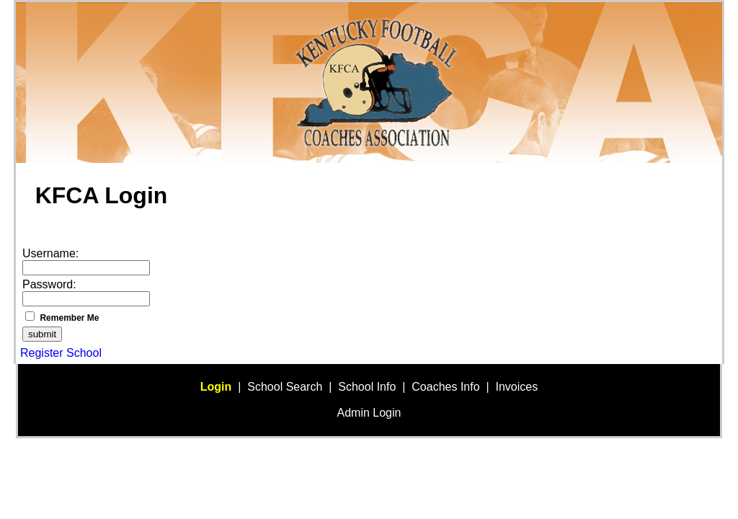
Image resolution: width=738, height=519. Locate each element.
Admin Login (369, 413)
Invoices (517, 387)
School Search (284, 387)
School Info (367, 387)
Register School (61, 353)
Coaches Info (445, 387)
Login (216, 387)
